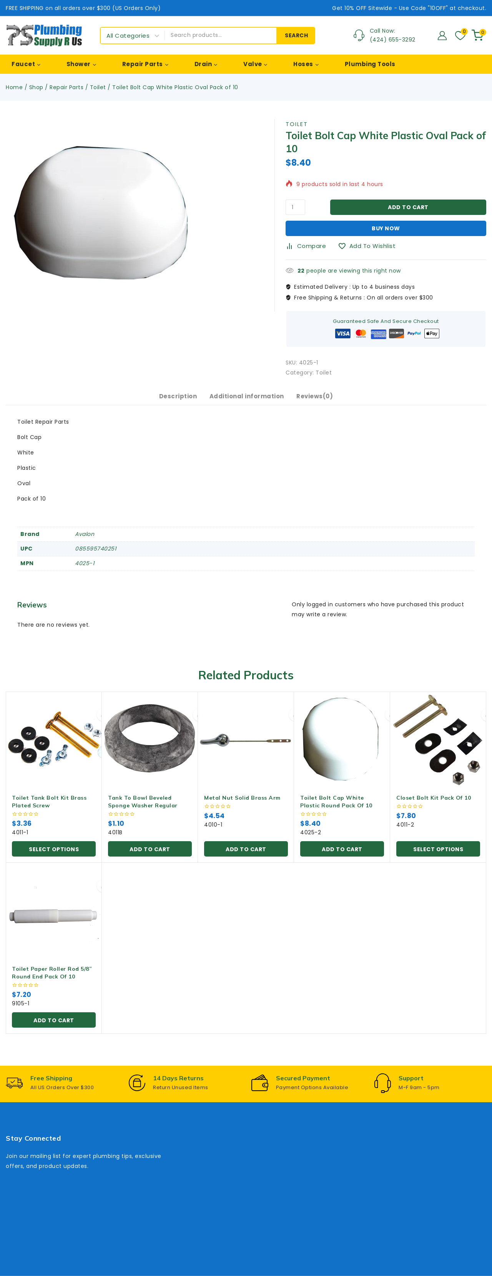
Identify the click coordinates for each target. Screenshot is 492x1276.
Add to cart (408, 207)
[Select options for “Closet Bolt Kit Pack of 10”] (438, 856)
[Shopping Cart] (479, 35)
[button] (150, 856)
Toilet (297, 124)
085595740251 (95, 556)
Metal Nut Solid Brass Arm (242, 805)
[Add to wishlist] (369, 246)
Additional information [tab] (247, 400)
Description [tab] (172, 400)
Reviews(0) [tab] (321, 400)
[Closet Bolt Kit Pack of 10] (438, 747)
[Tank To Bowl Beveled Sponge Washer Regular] (150, 747)
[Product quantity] (295, 207)
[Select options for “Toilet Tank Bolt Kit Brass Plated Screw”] (54, 856)
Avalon (84, 542)
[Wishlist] (459, 35)
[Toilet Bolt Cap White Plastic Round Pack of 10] (342, 747)
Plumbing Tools (370, 64)
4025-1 (84, 571)
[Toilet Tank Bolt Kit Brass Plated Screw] (54, 747)
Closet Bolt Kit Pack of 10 (433, 805)
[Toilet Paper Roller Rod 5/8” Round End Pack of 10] (54, 918)
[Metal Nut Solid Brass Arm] (246, 747)
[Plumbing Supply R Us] (44, 35)
